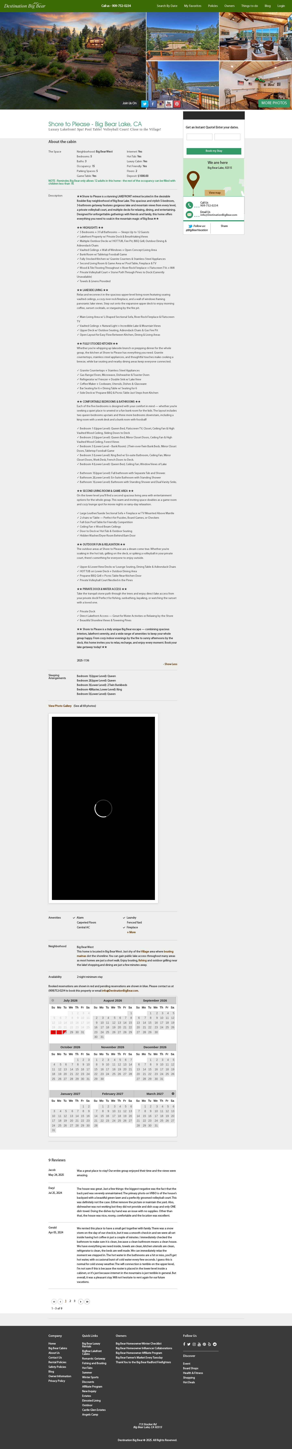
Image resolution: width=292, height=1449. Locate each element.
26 (53, 1032)
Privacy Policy (56, 1381)
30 (76, 1032)
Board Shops (190, 1368)
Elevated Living (91, 1400)
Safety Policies (57, 1367)
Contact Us (55, 1357)
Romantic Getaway (93, 1358)
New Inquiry (89, 1391)
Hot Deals (189, 1382)
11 (107, 1022)
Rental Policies (57, 1362)
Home (52, 1343)
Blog (268, 6)
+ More (131, 932)
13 (119, 1022)
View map (215, 193)
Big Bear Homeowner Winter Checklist (138, 1343)
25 (107, 1032)
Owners (229, 6)
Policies (213, 6)
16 (95, 1027)
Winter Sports (90, 1377)
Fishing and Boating (94, 1363)
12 (113, 1022)
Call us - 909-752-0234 (116, 6)
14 (124, 1022)
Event (186, 1363)
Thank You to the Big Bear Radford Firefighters (143, 1362)
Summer (87, 1372)
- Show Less (170, 664)
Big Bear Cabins (57, 1348)
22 (130, 1027)
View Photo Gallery (60, 706)
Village (145, 951)
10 (102, 1022)
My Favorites (192, 6)
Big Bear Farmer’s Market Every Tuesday (139, 1357)
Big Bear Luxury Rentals (91, 1345)
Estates (86, 1396)
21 (124, 1027)
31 (82, 1032)
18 (107, 1027)
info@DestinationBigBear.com (120, 990)
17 (102, 1027)
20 (119, 1027)
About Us (54, 1353)
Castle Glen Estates (94, 1410)
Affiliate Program (92, 1386)
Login (281, 6)
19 (113, 1027)
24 (102, 1032)
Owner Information (59, 1376)
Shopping (189, 1377)
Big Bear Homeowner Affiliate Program (139, 1353)
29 (71, 1032)
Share (224, 226)
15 (130, 1022)
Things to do (249, 6)
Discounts (88, 1382)
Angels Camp (90, 1414)
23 (95, 1032)
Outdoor (87, 1405)
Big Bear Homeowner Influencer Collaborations (144, 1348)
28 (65, 1032)
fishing (142, 960)
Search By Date (167, 6)
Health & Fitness (193, 1373)
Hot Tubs (87, 1368)
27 (59, 1032)
